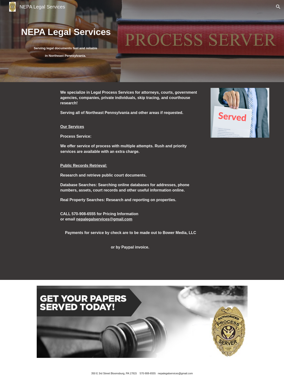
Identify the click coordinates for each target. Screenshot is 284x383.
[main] (66, 32)
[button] (278, 7)
